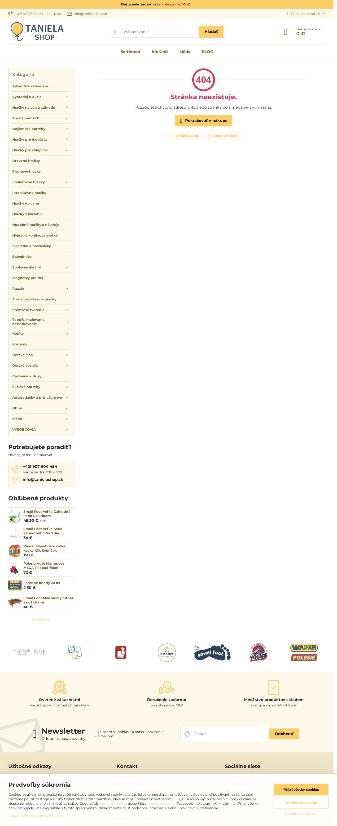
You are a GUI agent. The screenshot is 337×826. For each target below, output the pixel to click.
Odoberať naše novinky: (63, 738)
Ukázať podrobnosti (301, 813)
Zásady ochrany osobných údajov (36, 816)
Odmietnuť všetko (301, 803)
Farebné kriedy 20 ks (41, 583)
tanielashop (41, 619)
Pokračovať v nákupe (203, 121)
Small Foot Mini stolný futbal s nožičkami (48, 600)
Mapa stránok (222, 135)
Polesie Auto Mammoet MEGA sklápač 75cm (43, 565)
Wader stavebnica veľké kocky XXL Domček (44, 548)
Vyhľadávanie (184, 135)
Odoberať (284, 734)
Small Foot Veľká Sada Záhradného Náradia (42, 531)
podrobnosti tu (114, 803)
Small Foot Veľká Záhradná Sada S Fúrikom (46, 513)
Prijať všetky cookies (301, 789)
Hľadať (211, 31)
